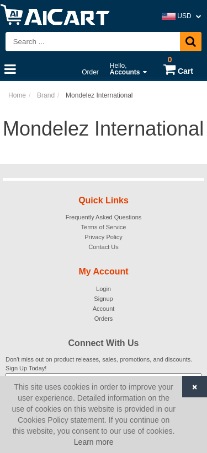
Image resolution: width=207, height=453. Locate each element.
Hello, (128, 69)
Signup (103, 298)
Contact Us (103, 247)
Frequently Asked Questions (104, 217)
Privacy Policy (103, 237)
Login (103, 288)
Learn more (94, 442)
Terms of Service (103, 227)
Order (90, 72)
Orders (103, 318)
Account (104, 308)
